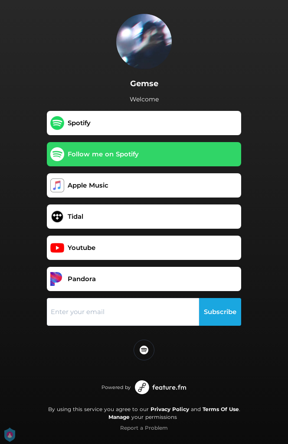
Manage (119, 417)
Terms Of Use (221, 409)
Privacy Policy (170, 409)
